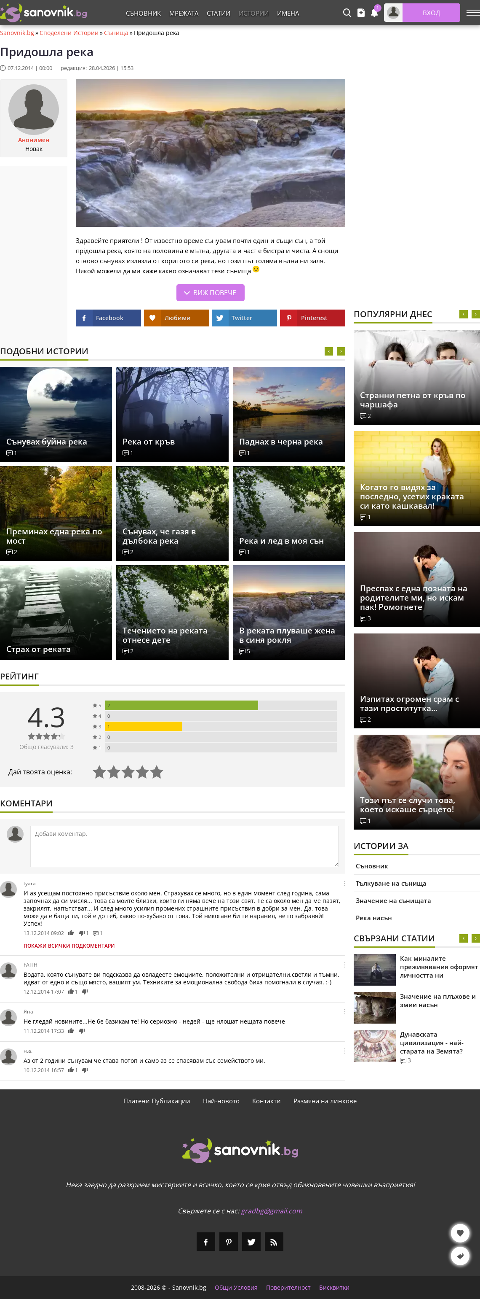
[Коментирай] (184, 846)
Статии (218, 13)
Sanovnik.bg (17, 33)
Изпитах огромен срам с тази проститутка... (409, 703)
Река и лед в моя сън (281, 540)
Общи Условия (236, 1288)
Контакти (266, 1101)
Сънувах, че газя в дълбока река (159, 536)
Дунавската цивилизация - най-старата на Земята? (432, 1042)
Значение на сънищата (393, 900)
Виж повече (214, 292)
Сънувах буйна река (46, 441)
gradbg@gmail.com (271, 1210)
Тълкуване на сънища (391, 883)
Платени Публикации (156, 1101)
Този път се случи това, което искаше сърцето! (407, 805)
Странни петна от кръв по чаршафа (413, 400)
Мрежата (183, 13)
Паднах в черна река (281, 441)
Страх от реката (38, 649)
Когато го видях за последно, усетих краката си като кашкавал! (412, 496)
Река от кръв (149, 441)
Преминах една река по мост (54, 536)
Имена (288, 13)
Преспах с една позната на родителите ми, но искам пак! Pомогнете (413, 597)
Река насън (374, 918)
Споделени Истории (69, 33)
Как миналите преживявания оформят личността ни (439, 966)
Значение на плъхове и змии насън (438, 1000)
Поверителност (288, 1288)
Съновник (143, 13)
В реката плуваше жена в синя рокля (287, 635)
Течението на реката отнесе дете (165, 635)
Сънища (116, 33)
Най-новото (221, 1101)
